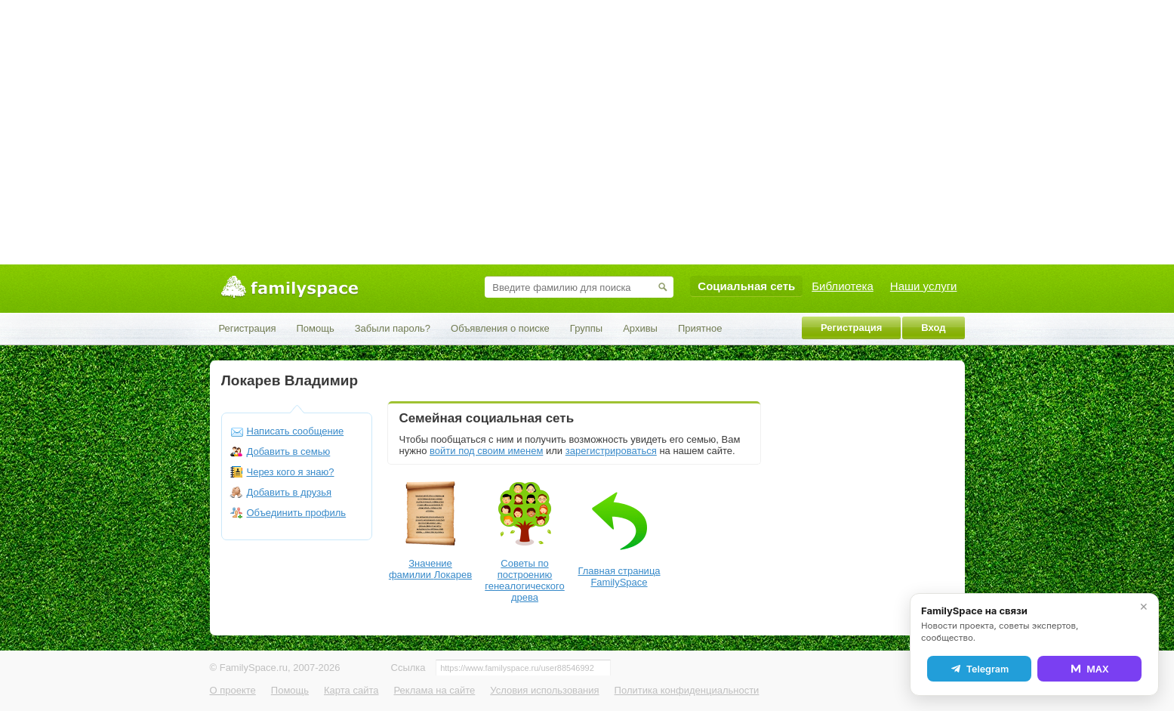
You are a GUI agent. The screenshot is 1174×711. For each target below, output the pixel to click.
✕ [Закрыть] (1143, 607)
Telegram (979, 669)
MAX (1089, 669)
